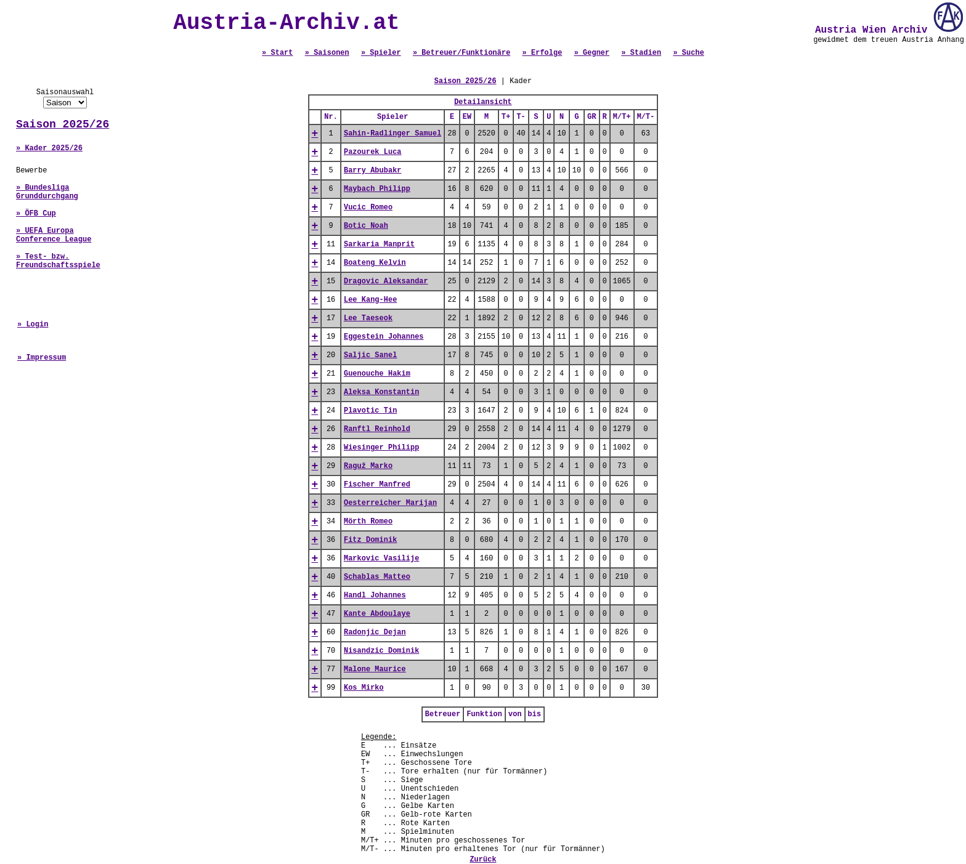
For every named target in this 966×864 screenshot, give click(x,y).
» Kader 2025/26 (49, 148)
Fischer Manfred (377, 484)
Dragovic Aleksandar (386, 281)
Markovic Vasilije (381, 558)
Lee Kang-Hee (370, 300)
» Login (32, 324)
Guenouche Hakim (377, 373)
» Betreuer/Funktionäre (461, 53)
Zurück (482, 859)
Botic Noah (366, 226)
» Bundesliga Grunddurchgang (47, 192)
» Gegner (592, 53)
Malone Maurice (375, 669)
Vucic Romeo (368, 207)
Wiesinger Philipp (381, 447)
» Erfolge (542, 53)
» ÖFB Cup (36, 213)
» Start (277, 53)
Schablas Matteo (377, 577)
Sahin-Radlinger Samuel (392, 133)
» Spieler (381, 53)
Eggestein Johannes (384, 337)
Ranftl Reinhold (377, 429)
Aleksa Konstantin (381, 392)
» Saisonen (327, 53)
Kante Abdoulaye (377, 614)
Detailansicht (483, 102)
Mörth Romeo (368, 521)
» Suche (688, 53)
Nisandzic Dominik (381, 651)
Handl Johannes (375, 595)
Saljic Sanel (370, 355)
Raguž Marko (368, 466)
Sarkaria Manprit (379, 244)
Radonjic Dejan (375, 632)
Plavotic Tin (370, 410)
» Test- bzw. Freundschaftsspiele (58, 261)
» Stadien (641, 53)
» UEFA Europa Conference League (53, 235)
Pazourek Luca (373, 152)
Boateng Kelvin (375, 263)
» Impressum (41, 357)
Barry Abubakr (373, 170)
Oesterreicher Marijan (390, 503)
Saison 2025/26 (62, 124)
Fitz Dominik (370, 540)
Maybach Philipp (377, 189)
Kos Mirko (364, 688)
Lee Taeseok (368, 318)
